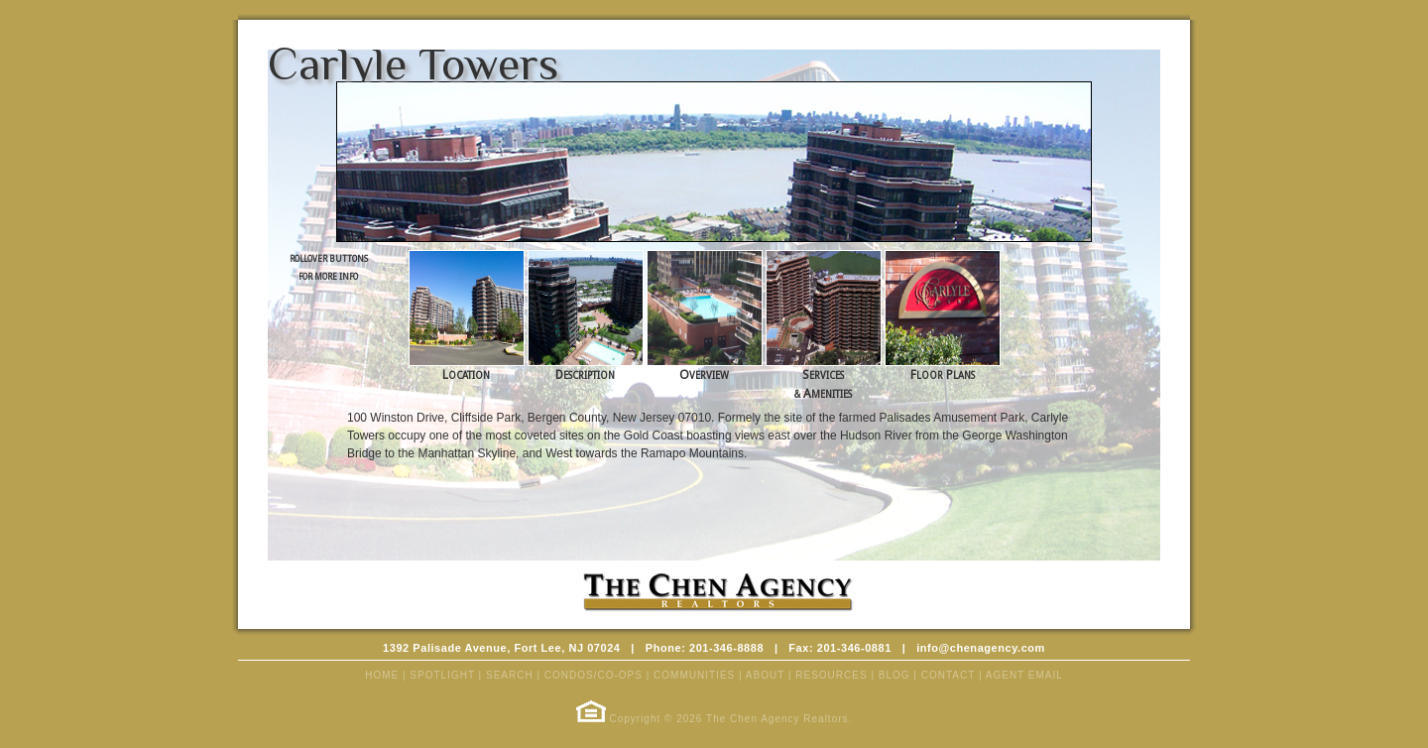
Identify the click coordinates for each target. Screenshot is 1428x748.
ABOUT (765, 675)
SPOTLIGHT (442, 675)
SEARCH (510, 675)
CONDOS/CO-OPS (593, 675)
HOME (382, 675)
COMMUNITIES (694, 675)
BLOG (894, 675)
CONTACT (948, 675)
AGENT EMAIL (1024, 675)
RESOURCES (831, 675)
